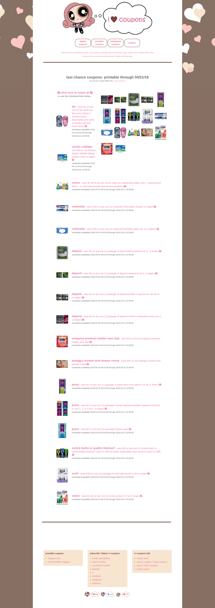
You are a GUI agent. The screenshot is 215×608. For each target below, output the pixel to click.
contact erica (142, 558)
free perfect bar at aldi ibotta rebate (74, 53)
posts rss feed (98, 562)
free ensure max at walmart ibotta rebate (98, 56)
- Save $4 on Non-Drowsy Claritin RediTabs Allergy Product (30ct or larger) (84, 153)
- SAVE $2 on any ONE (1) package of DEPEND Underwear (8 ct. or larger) (114, 273)
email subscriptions (101, 558)
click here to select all (75, 92)
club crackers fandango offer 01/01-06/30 (106, 53)
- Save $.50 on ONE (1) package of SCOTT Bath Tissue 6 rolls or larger (110, 473)
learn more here (120, 81)
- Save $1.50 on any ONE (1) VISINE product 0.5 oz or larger (107, 496)
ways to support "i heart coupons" (152, 562)
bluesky (95, 569)
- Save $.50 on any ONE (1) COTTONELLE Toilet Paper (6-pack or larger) (114, 206)
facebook (96, 576)
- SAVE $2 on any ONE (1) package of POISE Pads (101, 429)
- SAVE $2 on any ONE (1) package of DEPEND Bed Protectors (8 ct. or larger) (116, 251)
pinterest (96, 583)
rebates (132, 43)
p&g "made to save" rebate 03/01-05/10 (138, 53)
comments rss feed (101, 565)
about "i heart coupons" (147, 565)
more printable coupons (59, 562)
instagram (97, 579)
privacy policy (143, 569)
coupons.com (54, 558)
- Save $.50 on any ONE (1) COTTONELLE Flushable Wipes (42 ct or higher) (115, 229)
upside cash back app (124, 56)
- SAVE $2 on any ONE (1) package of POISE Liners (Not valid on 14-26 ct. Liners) (116, 384)
